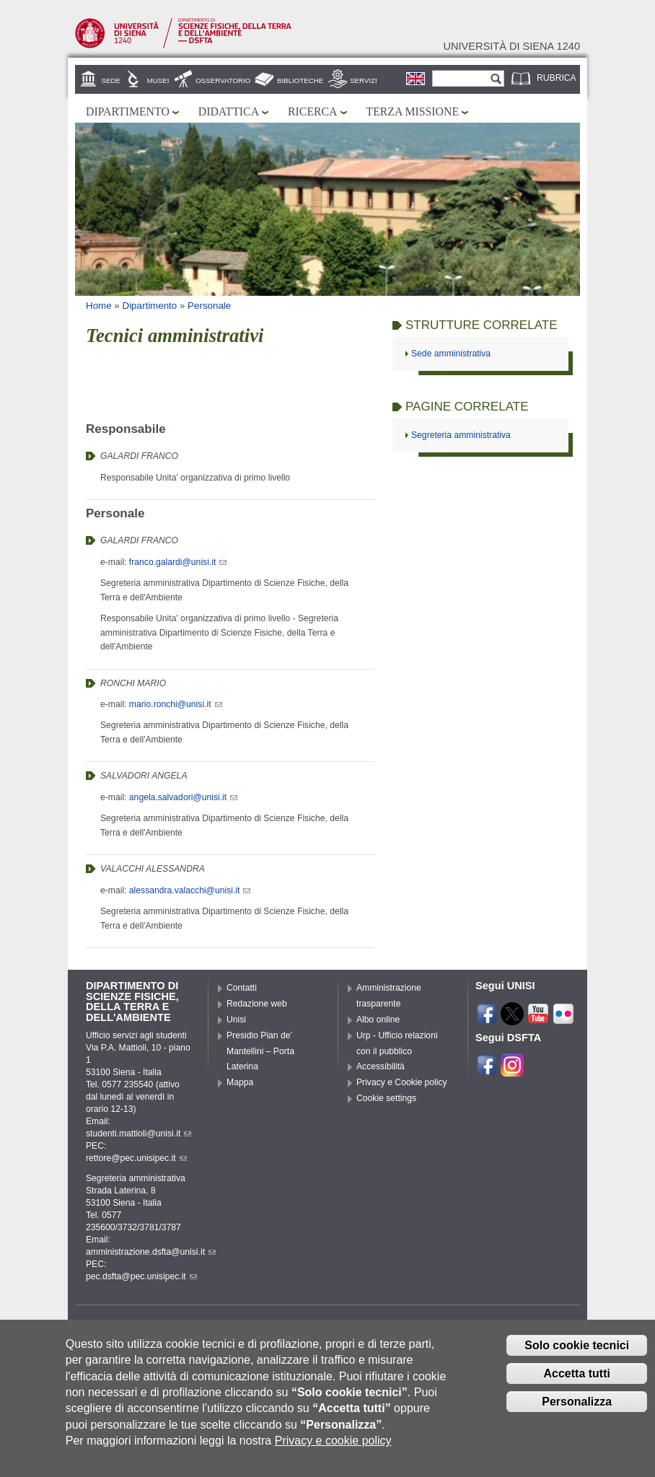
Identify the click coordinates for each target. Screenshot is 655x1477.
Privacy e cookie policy (333, 1453)
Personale (209, 305)
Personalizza (577, 1413)
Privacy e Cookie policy (401, 1082)
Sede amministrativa (451, 354)
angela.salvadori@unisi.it (183, 797)
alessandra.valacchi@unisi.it (190, 890)
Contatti (242, 988)
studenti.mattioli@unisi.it (138, 1133)
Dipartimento (128, 111)
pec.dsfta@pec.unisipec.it (141, 1276)
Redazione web (257, 1004)
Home (99, 305)
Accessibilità (380, 1066)
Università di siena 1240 (511, 46)
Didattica (228, 111)
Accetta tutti (576, 1386)
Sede (111, 80)
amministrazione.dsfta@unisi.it (151, 1252)
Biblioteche (300, 80)
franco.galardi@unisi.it (178, 562)
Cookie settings (386, 1098)
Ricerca (312, 111)
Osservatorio (222, 80)
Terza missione (413, 111)
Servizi (363, 80)
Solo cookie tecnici (576, 1357)
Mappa (240, 1082)
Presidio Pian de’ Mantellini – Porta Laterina (260, 1051)
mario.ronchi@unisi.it (175, 704)
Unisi (236, 1019)
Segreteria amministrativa (461, 435)
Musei (158, 80)
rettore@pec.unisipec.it (136, 1158)
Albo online (378, 1019)
